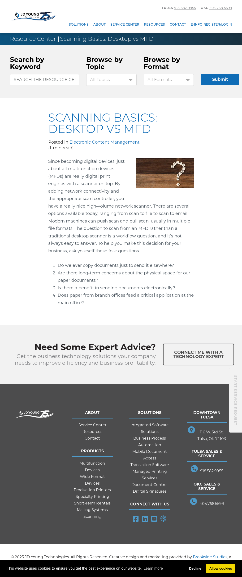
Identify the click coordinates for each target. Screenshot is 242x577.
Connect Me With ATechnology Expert (198, 354)
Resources (154, 24)
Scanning (92, 516)
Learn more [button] (153, 568)
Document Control (150, 484)
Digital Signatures (150, 491)
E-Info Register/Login (211, 24)
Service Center (124, 24)
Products (92, 451)
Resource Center (33, 38)
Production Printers (92, 490)
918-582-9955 (185, 8)
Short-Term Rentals (92, 503)
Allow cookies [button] (220, 568)
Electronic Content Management (104, 142)
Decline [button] (195, 568)
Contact (178, 24)
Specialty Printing (92, 496)
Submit (220, 79)
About (99, 24)
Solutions (79, 24)
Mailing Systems (92, 510)
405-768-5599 (220, 8)
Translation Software (149, 465)
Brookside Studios (210, 557)
